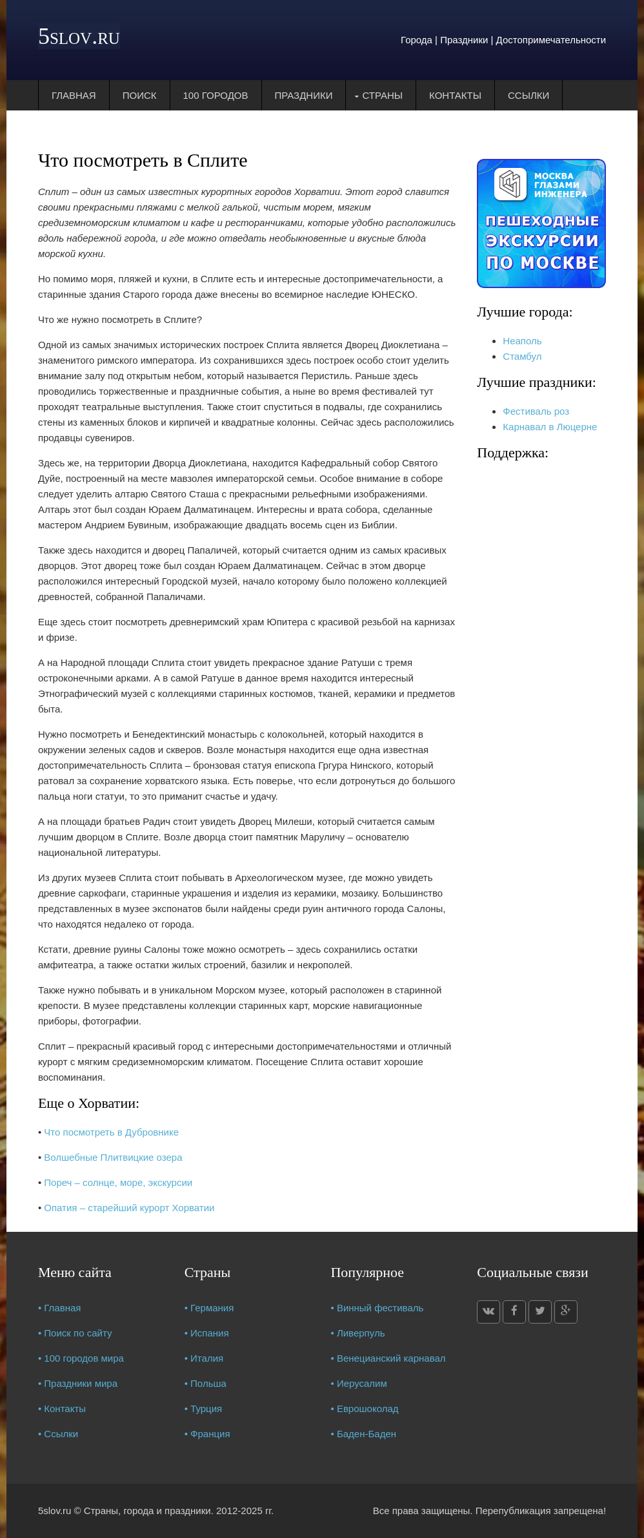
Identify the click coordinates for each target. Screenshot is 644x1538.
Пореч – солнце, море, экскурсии (118, 1182)
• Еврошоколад (364, 1408)
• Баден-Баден (363, 1433)
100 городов (215, 95)
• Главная (59, 1307)
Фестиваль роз (536, 411)
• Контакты (62, 1408)
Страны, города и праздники (147, 1510)
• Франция (207, 1433)
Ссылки (528, 95)
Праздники (304, 95)
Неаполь (522, 340)
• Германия (209, 1307)
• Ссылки (58, 1433)
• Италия (204, 1358)
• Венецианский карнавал (387, 1358)
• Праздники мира (77, 1383)
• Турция (204, 1408)
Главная (74, 95)
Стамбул (522, 356)
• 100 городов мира (81, 1358)
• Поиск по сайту (75, 1332)
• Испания (207, 1332)
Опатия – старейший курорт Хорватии (129, 1207)
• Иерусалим (358, 1383)
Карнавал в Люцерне (550, 426)
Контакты (455, 95)
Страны (382, 95)
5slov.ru (79, 36)
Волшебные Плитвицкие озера (113, 1157)
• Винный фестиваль (376, 1307)
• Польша (205, 1383)
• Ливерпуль (357, 1332)
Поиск (140, 95)
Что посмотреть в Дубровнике (111, 1132)
